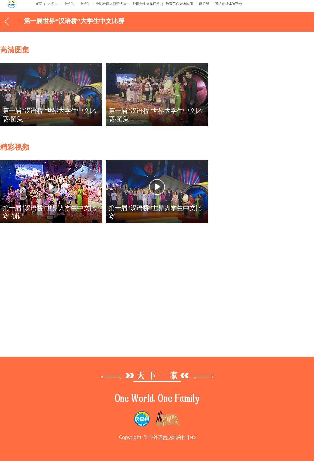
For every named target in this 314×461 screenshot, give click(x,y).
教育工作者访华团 (179, 4)
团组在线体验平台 (228, 4)
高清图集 (14, 50)
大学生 (53, 4)
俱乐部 (204, 4)
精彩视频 (14, 147)
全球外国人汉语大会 (111, 4)
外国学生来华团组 (146, 4)
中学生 (69, 4)
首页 (38, 4)
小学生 (85, 4)
